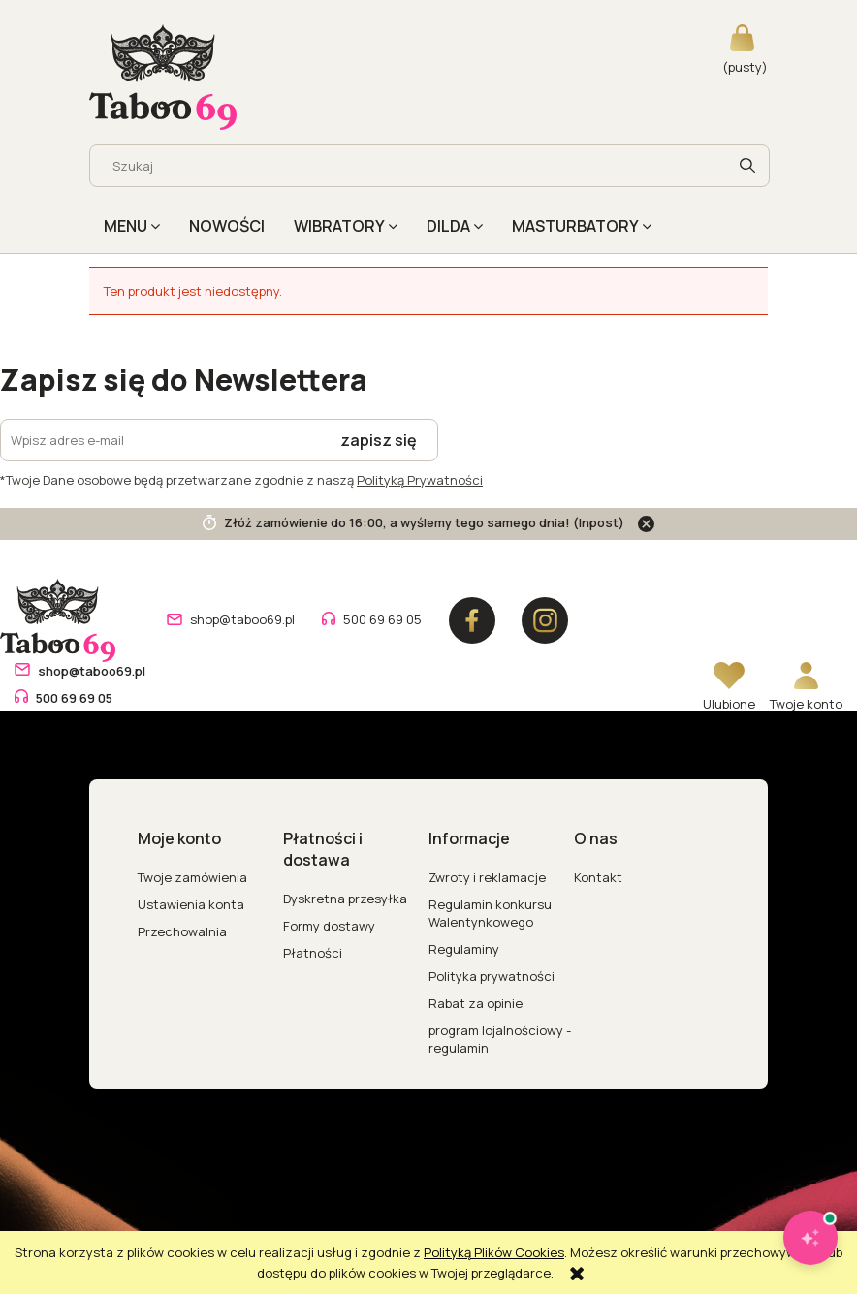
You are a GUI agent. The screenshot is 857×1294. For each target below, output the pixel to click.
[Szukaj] (747, 165)
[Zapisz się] (379, 440)
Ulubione (729, 703)
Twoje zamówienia (192, 877)
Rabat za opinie (475, 1003)
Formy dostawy (329, 925)
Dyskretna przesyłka (345, 898)
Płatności (312, 953)
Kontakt (598, 877)
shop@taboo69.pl (242, 619)
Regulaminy (463, 949)
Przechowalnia (182, 931)
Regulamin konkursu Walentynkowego (490, 913)
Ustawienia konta (191, 904)
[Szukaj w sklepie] (412, 165)
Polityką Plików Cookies (494, 1252)
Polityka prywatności (491, 976)
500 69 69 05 (382, 619)
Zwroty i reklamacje (487, 877)
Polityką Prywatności (420, 480)
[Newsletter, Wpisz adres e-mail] (160, 440)
